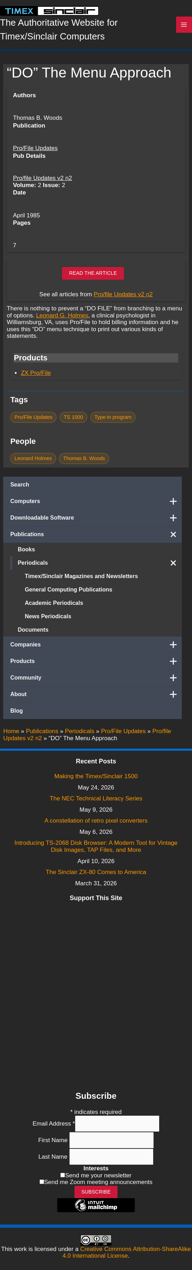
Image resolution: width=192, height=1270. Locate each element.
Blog (16, 711)
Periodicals (100, 563)
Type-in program (112, 417)
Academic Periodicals (54, 603)
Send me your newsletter (98, 1175)
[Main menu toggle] (184, 25)
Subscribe (96, 1192)
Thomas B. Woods (84, 458)
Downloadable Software (96, 518)
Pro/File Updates (35, 148)
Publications (96, 534)
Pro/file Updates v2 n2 (42, 178)
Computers (96, 501)
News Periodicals (48, 616)
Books (26, 549)
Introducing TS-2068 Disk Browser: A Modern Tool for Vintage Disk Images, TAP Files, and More (96, 846)
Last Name (53, 1156)
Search (19, 485)
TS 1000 (73, 417)
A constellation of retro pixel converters (96, 820)
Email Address (53, 1123)
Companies (96, 645)
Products (96, 661)
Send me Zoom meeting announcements (98, 1182)
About (96, 694)
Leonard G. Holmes (62, 315)
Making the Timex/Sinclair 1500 (96, 776)
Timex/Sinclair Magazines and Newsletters (81, 576)
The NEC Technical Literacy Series (96, 798)
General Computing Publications (68, 590)
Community (96, 678)
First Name (53, 1140)
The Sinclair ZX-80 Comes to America (96, 872)
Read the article (93, 273)
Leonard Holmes (33, 458)
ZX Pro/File (36, 373)
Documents (33, 630)
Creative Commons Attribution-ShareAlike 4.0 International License (126, 1252)
